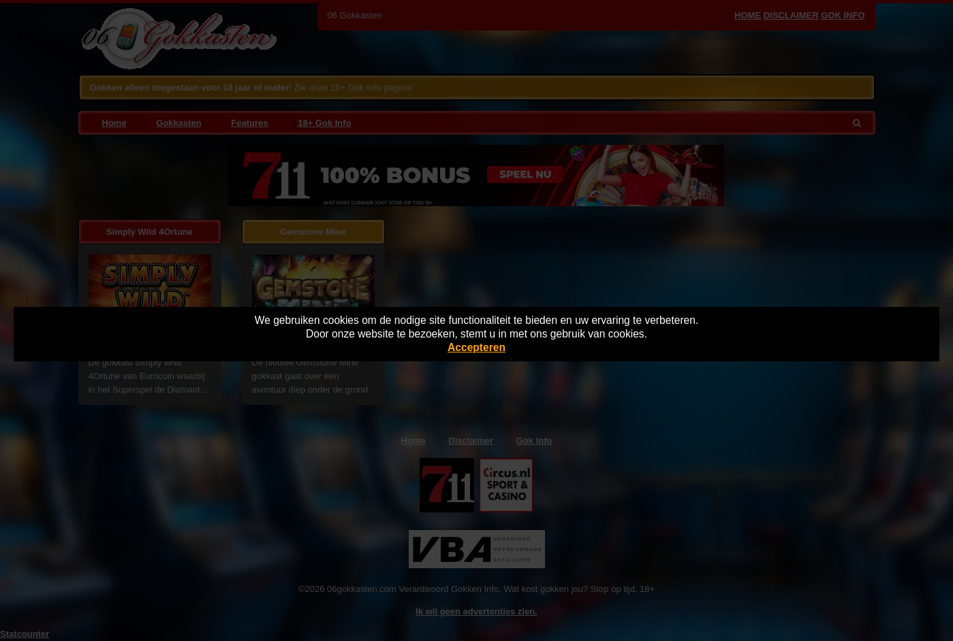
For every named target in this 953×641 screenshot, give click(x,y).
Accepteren (476, 347)
